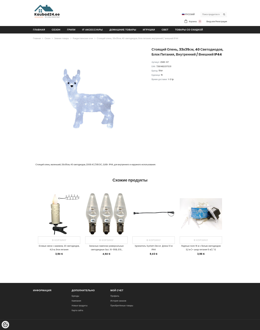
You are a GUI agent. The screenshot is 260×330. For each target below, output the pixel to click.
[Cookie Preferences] (5, 324)
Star (161, 70)
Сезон (47, 38)
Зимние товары (61, 38)
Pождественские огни (83, 38)
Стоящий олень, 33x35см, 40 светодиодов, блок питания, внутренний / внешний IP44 (137, 38)
